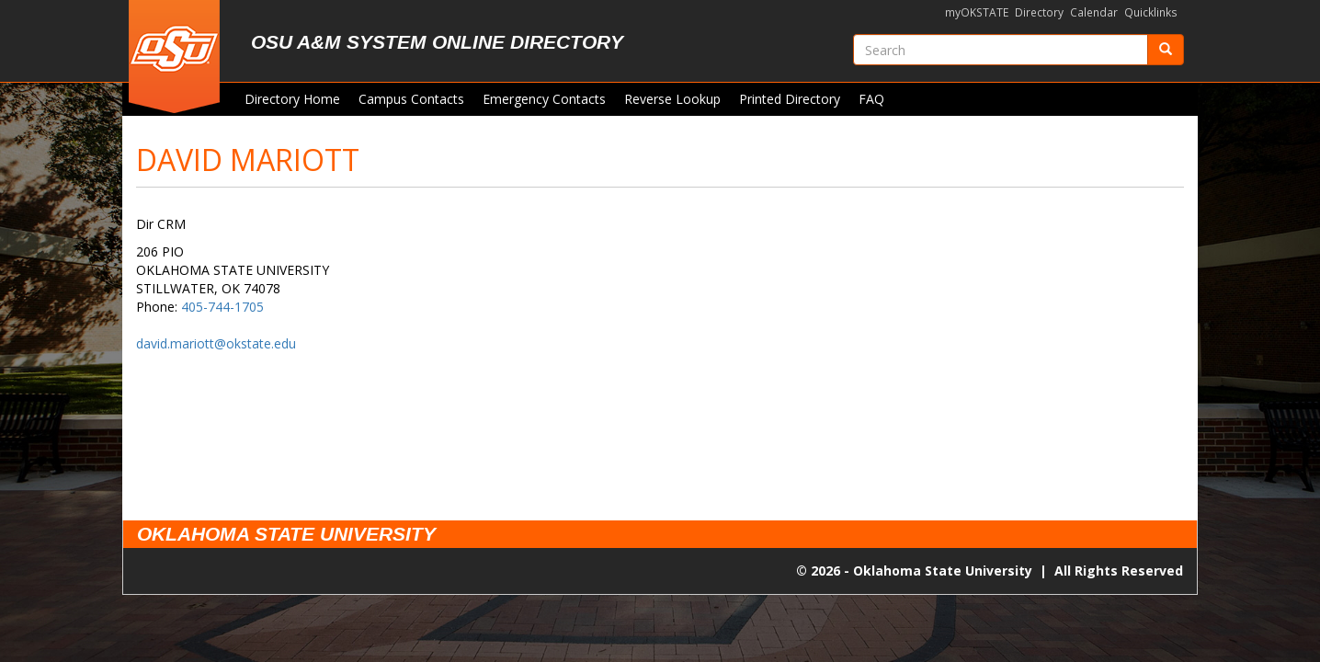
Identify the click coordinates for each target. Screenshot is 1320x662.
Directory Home (292, 99)
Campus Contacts (411, 99)
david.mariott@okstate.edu (216, 343)
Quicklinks (1151, 12)
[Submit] (1165, 49)
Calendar (1094, 12)
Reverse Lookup (672, 99)
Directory (1039, 12)
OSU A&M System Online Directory (437, 41)
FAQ (871, 99)
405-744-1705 (222, 306)
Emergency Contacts (544, 99)
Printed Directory (789, 99)
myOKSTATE (976, 12)
